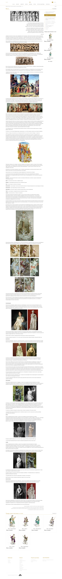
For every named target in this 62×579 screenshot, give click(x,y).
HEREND (20, 562)
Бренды (30, 7)
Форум (26, 7)
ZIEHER (20, 570)
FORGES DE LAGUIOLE (23, 569)
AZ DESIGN (21, 564)
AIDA (20, 563)
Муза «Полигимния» (12, 532)
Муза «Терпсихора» (24, 550)
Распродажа (21, 567)
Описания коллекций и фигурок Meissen (50, 18)
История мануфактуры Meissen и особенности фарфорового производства (50, 16)
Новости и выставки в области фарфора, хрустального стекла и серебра (50, 23)
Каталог (17, 7)
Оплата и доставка (41, 7)
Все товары (50, 64)
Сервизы (46, 32)
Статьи (34, 7)
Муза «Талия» (12, 550)
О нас (13, 7)
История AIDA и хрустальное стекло (49, 27)
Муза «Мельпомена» (37, 532)
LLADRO (20, 561)
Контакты (48, 7)
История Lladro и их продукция (50, 24)
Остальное (47, 31)
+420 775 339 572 (46, 557)
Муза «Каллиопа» (50, 532)
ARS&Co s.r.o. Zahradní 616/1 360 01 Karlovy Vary (48, 560)
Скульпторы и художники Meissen (50, 20)
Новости (22, 7)
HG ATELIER (21, 565)
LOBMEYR (21, 568)
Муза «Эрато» (24, 532)
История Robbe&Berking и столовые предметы (49, 29)
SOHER (20, 566)
